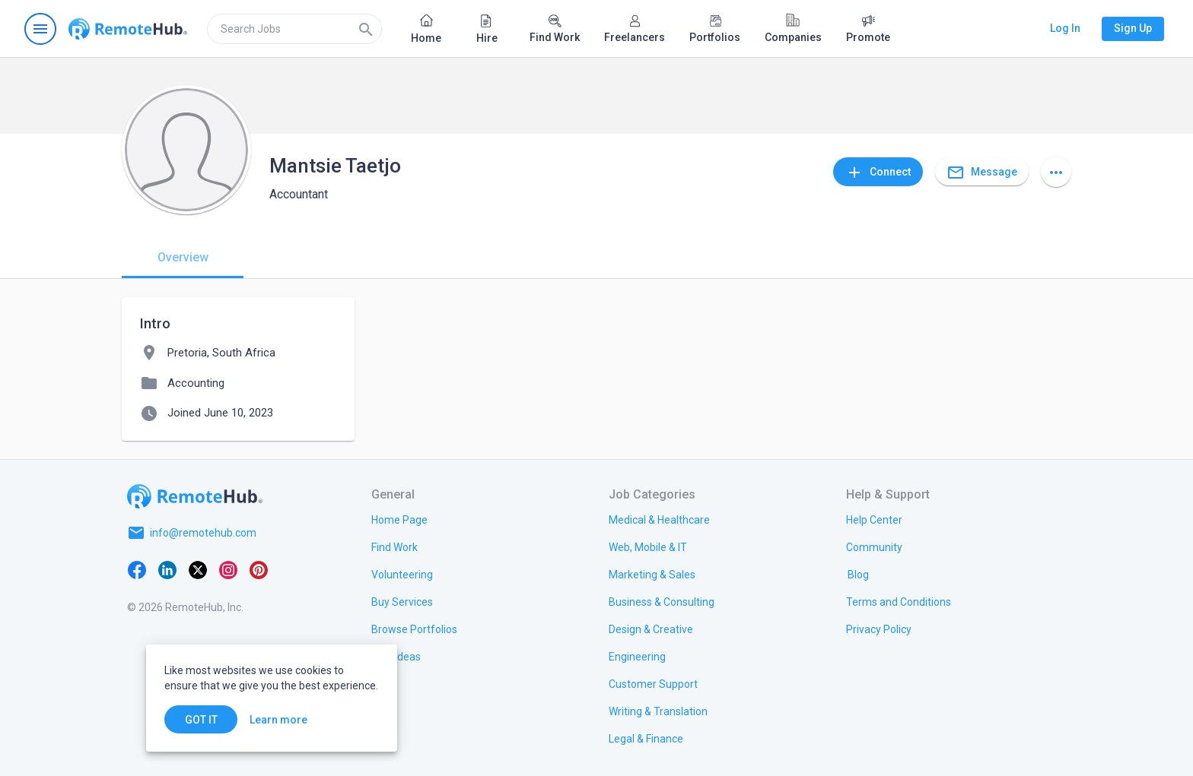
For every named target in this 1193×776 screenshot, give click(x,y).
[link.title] (399, 519)
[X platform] (198, 569)
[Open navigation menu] (40, 29)
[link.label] (874, 519)
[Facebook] (137, 569)
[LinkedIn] (167, 569)
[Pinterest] (258, 569)
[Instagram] (228, 569)
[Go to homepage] (127, 29)
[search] (294, 29)
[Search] (366, 29)
